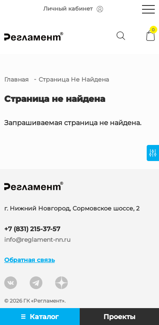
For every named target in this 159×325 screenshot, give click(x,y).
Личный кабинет (73, 8)
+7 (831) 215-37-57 (32, 229)
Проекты (119, 317)
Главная (16, 79)
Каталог (40, 317)
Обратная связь (29, 260)
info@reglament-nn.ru (37, 239)
